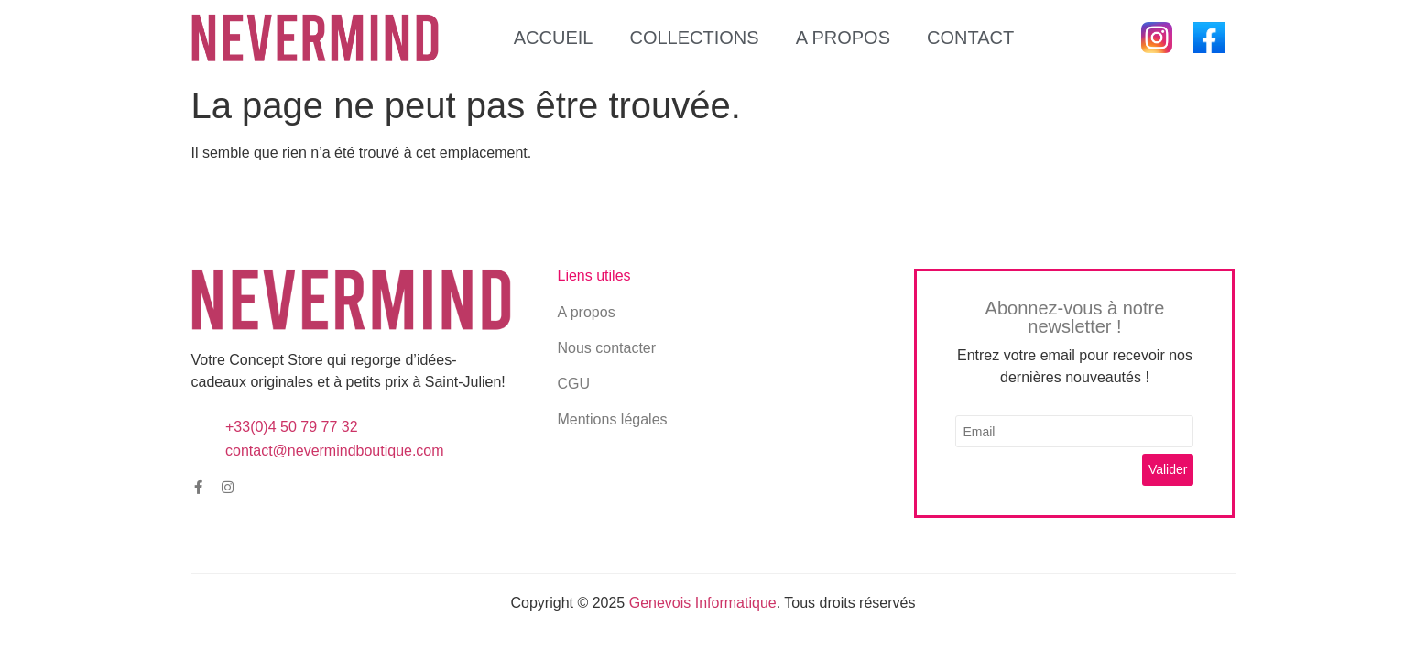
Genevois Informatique (703, 602)
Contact (970, 37)
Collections (693, 37)
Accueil (553, 37)
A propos (843, 37)
